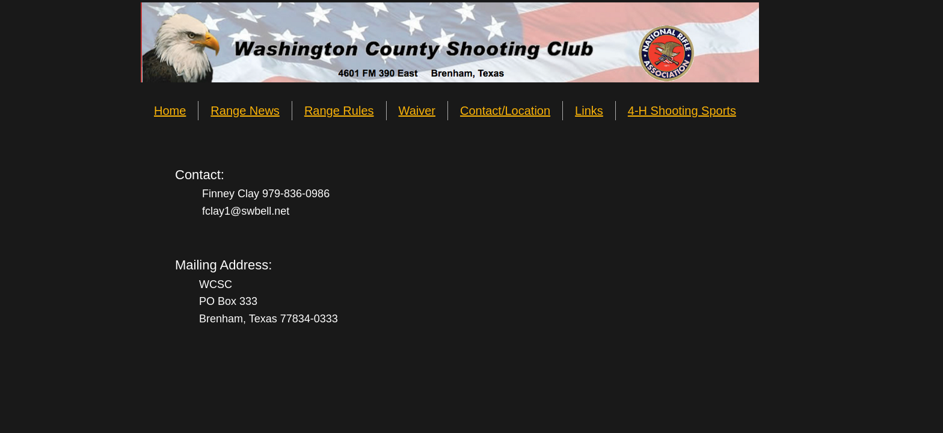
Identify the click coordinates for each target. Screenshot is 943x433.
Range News (245, 110)
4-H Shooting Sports (682, 110)
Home (170, 110)
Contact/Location (505, 110)
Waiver (417, 110)
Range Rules (339, 110)
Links (589, 110)
